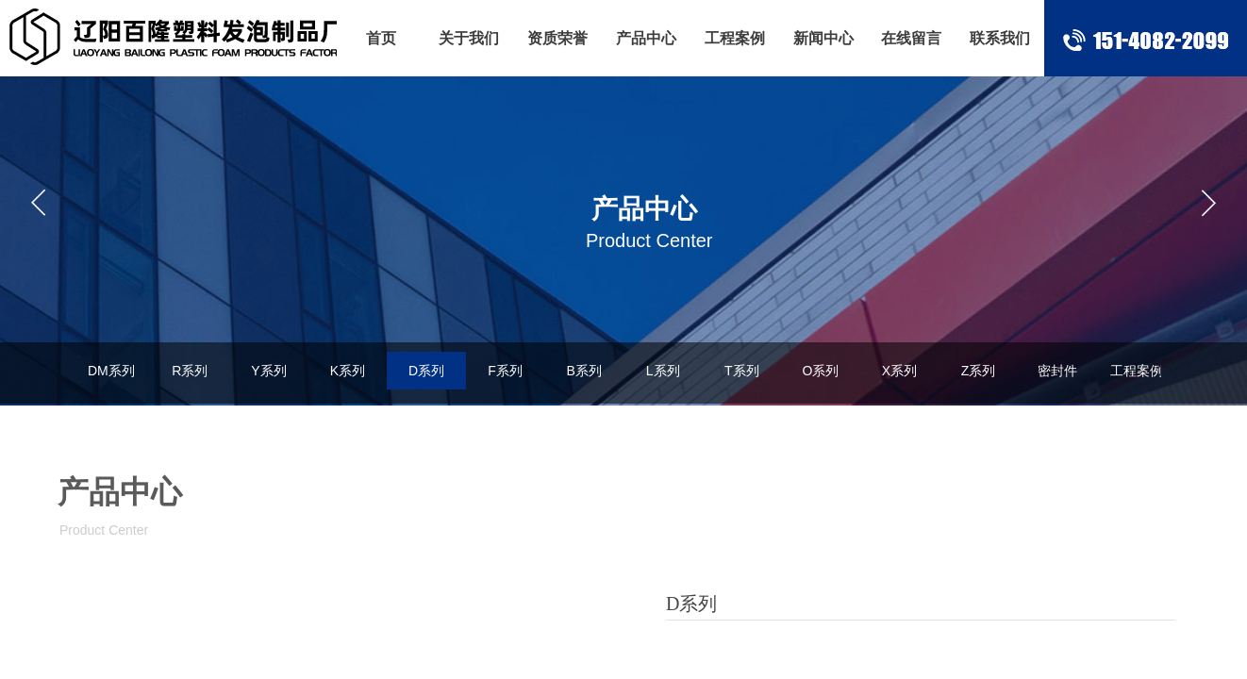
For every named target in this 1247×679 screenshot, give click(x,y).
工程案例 (735, 38)
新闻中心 (823, 38)
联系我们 (1000, 38)
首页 (381, 38)
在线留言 (911, 38)
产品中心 (646, 38)
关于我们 (469, 38)
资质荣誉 (557, 38)
